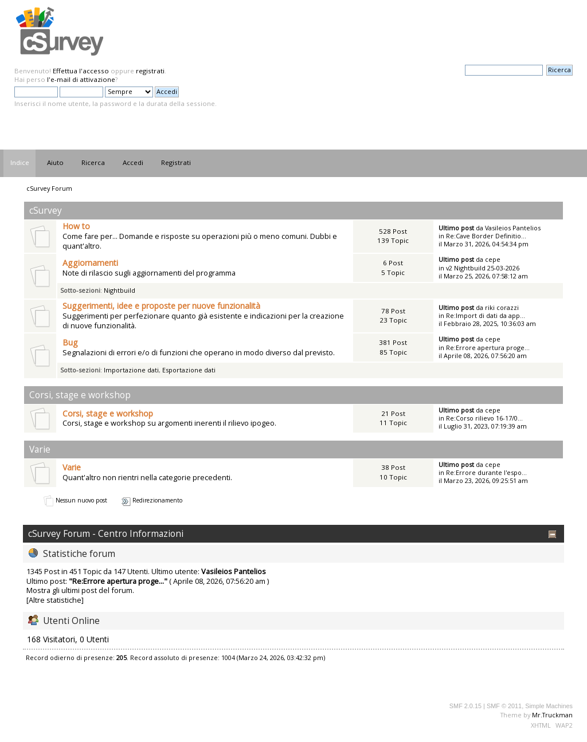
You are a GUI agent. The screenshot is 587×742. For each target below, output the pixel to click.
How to (76, 226)
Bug (70, 342)
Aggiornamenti (90, 262)
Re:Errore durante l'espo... (486, 472)
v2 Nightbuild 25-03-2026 (482, 268)
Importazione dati (131, 370)
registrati (150, 70)
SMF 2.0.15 (465, 705)
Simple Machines (549, 705)
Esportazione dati (189, 370)
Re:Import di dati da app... (485, 315)
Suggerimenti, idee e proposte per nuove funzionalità (161, 305)
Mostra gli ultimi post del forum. (80, 590)
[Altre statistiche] (55, 600)
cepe (492, 259)
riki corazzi (502, 307)
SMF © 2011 (504, 705)
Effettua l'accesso (81, 70)
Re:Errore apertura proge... (488, 347)
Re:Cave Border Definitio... (486, 235)
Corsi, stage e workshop (107, 413)
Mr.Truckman (552, 714)
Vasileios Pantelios (513, 227)
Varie (71, 467)
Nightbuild (119, 290)
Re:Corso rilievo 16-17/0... (484, 418)
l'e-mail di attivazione (81, 79)
